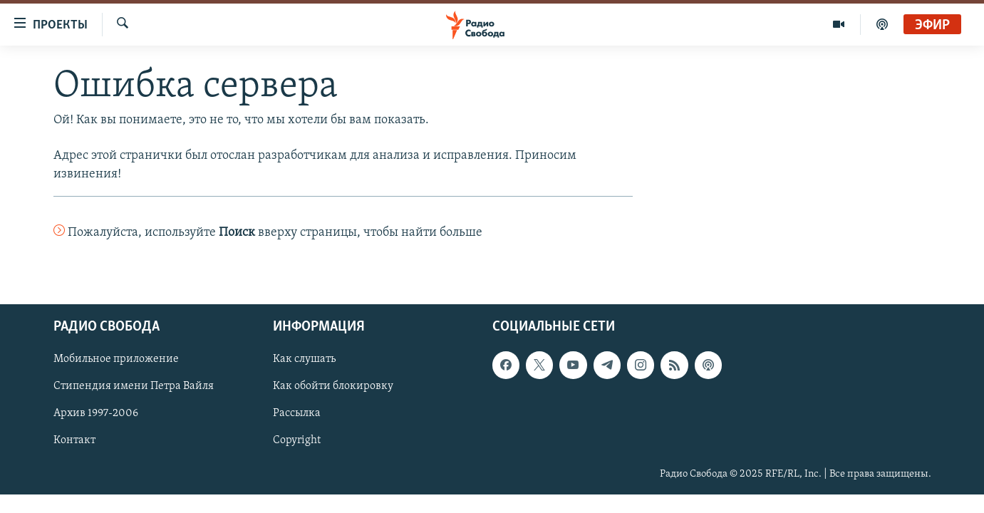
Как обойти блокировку (333, 386)
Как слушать (304, 359)
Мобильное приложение (116, 359)
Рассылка (297, 413)
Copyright (297, 440)
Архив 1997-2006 (95, 413)
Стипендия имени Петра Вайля (133, 386)
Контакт (74, 440)
